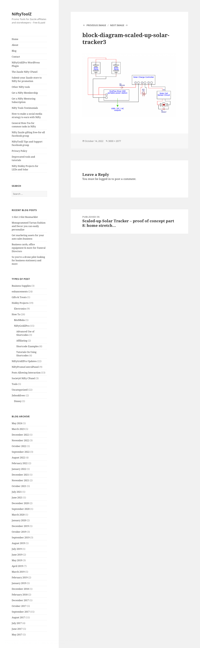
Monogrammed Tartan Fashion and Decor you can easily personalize (28, 226)
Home (15, 39)
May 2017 (17, 634)
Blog (14, 50)
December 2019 (20, 526)
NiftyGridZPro (21, 325)
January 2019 (19, 583)
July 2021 (17, 491)
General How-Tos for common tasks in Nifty (24, 124)
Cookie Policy (59, 643)
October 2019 (19, 531)
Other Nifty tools (21, 87)
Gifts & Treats (19, 297)
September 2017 (21, 611)
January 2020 (19, 520)
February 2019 (20, 577)
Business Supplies (21, 285)
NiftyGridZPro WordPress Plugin (26, 64)
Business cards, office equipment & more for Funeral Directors (28, 248)
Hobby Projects (20, 303)
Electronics (20, 308)
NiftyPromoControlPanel (25, 366)
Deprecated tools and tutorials (23, 158)
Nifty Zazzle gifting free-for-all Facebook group (28, 134)
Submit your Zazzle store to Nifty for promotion (27, 79)
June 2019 (17, 554)
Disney (17, 401)
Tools (14, 384)
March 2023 (18, 429)
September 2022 (21, 451)
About (15, 45)
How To (16, 314)
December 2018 (20, 588)
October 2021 (19, 486)
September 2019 (21, 537)
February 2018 (20, 594)
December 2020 (20, 503)
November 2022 (20, 440)
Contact (16, 56)
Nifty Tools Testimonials (25, 107)
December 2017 (20, 600)
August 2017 (18, 617)
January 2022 (19, 469)
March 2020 (18, 514)
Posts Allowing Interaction (26, 372)
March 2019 (18, 571)
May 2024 (17, 423)
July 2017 (17, 623)
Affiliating (21, 340)
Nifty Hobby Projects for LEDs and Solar (25, 167)
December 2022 (20, 434)
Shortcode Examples (27, 346)
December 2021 (20, 474)
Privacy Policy (19, 150)
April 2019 (17, 566)
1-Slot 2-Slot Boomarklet (25, 217)
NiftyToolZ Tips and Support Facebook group (27, 143)
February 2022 (20, 463)
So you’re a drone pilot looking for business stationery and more (28, 260)
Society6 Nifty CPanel (23, 378)
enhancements (20, 291)
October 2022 (19, 446)
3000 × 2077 (114, 141)
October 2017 (19, 606)
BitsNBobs (19, 320)
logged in (105, 179)
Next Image (117, 25)
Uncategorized (20, 389)
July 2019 (17, 548)
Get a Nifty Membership (25, 92)
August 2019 (18, 543)
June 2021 (17, 497)
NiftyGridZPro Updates (24, 361)
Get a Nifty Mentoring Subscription (23, 100)
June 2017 (17, 628)
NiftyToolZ (22, 14)
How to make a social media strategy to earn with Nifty (27, 115)
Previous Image (96, 25)
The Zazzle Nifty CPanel (24, 71)
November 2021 (20, 480)
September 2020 (21, 509)
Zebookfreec (18, 395)
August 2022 (18, 457)
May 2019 (17, 560)
